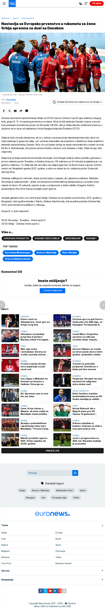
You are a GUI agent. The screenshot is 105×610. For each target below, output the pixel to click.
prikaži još (52, 450)
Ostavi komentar (52, 290)
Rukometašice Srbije (47, 238)
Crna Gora (6, 563)
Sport (15, 18)
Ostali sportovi (27, 18)
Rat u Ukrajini (69, 252)
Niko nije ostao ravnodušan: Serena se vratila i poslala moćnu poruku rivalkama (33, 352)
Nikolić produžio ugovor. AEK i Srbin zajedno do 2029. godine (34, 441)
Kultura (4, 545)
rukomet (91, 238)
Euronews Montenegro (18, 252)
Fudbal (24, 331)
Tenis (23, 346)
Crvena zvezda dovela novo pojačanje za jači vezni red (33, 366)
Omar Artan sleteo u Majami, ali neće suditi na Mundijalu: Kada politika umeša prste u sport (34, 411)
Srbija (22, 490)
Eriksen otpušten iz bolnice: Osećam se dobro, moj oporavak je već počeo (87, 426)
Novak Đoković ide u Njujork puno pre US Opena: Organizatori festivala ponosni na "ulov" (83, 411)
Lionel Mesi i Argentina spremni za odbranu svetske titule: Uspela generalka (85, 337)
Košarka (25, 316)
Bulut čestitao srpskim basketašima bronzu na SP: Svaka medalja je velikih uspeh (87, 396)
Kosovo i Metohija (46, 252)
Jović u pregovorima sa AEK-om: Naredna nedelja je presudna (86, 441)
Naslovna (5, 18)
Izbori (82, 490)
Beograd (30, 497)
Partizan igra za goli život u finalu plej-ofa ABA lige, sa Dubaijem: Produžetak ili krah (87, 322)
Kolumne (5, 557)
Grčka (76, 497)
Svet (3, 539)
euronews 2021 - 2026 (51, 603)
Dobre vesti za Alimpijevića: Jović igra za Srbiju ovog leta (35, 322)
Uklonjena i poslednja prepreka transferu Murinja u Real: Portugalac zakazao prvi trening (35, 337)
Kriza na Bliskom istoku (18, 259)
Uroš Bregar (73, 238)
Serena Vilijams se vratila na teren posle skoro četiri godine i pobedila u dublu (87, 352)
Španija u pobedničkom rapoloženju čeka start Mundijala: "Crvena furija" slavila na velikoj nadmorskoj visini (35, 426)
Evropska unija (59, 497)
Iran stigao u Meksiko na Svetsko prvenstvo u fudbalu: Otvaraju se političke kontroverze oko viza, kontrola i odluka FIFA (35, 381)
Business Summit (63, 563)
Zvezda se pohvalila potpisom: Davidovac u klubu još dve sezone (85, 366)
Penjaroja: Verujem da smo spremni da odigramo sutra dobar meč (87, 381)
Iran (43, 497)
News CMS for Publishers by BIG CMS (52, 606)
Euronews (11, 99)
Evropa (59, 532)
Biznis (58, 539)
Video (58, 557)
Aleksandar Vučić (64, 490)
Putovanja (60, 551)
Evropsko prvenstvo (16, 238)
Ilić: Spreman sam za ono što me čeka (34, 395)
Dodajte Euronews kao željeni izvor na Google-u (76, 102)
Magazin (5, 551)
